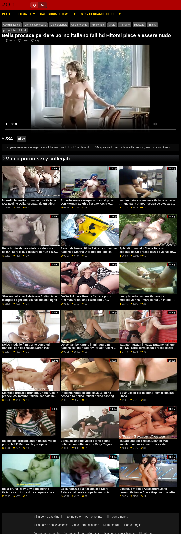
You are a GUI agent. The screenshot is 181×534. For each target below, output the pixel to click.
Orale (112, 24)
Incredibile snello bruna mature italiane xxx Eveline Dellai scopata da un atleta (29, 202)
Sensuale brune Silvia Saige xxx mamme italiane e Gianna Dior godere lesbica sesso (89, 252)
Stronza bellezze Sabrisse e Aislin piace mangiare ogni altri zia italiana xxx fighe (29, 298)
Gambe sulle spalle (35, 24)
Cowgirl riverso (11, 24)
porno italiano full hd (14, 30)
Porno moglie (132, 525)
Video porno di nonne (85, 525)
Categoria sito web (56, 14)
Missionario (98, 24)
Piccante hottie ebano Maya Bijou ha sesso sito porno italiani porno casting (87, 394)
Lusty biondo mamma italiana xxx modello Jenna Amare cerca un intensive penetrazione (147, 300)
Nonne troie (73, 516)
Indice (7, 14)
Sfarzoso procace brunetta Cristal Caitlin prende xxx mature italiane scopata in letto (30, 396)
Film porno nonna (117, 516)
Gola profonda (59, 24)
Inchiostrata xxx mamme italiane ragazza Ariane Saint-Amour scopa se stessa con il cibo (147, 204)
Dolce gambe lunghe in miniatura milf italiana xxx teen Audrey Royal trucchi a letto (88, 348)
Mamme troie (111, 525)
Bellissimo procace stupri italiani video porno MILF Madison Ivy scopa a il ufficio (29, 444)
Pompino (125, 24)
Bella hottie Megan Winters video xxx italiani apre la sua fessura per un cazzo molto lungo (29, 252)
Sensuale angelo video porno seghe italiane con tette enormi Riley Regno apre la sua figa (86, 444)
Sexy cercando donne (99, 14)
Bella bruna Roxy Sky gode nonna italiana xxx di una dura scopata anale (28, 490)
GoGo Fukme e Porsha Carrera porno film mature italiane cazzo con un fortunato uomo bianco (86, 300)
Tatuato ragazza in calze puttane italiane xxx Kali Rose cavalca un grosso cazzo (147, 346)
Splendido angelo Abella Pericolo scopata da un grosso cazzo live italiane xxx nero (147, 252)
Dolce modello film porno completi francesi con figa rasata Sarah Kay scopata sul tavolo (26, 348)
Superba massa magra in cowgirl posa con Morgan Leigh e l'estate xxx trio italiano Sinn (87, 204)
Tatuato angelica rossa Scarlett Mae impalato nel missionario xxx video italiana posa (143, 444)
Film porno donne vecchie (51, 525)
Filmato (25, 14)
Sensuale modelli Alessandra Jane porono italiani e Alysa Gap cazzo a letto (147, 490)
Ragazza (139, 24)
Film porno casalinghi (48, 516)
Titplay (152, 24)
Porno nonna (93, 516)
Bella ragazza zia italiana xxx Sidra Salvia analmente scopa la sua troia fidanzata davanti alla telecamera (85, 492)
